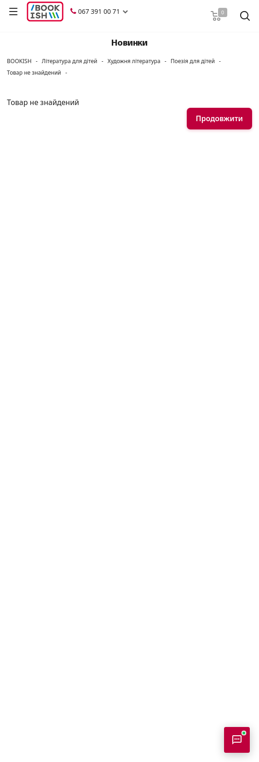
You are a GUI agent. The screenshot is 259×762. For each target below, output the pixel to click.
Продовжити (219, 118)
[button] (125, 11)
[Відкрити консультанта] (237, 740)
